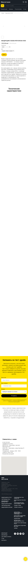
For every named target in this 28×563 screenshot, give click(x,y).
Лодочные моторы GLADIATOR (19, 498)
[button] (23, 2)
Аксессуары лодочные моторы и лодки (19, 516)
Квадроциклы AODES (9, 13)
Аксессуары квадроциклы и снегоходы (18, 513)
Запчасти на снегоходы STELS (20, 523)
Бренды (11, 9)
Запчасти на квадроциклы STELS (19, 520)
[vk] (15, 534)
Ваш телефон (4, 383)
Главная (2, 13)
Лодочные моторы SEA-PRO (20, 500)
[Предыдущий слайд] (3, 26)
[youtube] (18, 534)
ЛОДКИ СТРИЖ (17, 505)
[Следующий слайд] (25, 26)
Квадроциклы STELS (7, 497)
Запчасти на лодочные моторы (20, 526)
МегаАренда (4, 534)
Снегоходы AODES (6, 505)
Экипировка (17, 518)
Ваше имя (3, 377)
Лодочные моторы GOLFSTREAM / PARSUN (19, 503)
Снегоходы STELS (6, 499)
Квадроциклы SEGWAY (7, 507)
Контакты (4, 540)
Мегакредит (5, 533)
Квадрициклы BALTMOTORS (5, 501)
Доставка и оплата (6, 536)
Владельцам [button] (4, 9)
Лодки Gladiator (18, 507)
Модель (3, 389)
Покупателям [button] (18, 9)
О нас (24, 9)
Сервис (16, 528)
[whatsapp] (23, 534)
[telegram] (21, 534)
